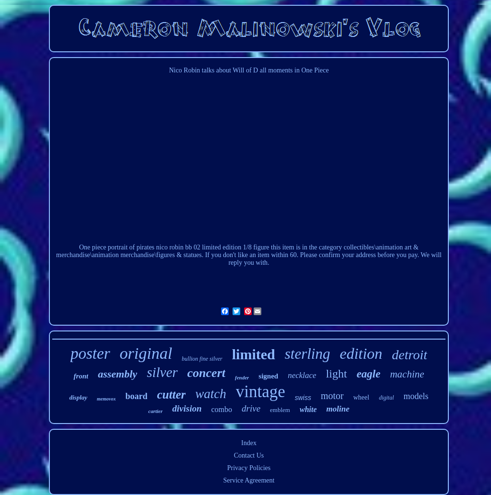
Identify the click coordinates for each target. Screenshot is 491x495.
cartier (155, 411)
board (136, 396)
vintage (260, 391)
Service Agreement (249, 480)
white (308, 409)
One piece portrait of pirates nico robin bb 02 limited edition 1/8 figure (174, 247)
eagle (369, 374)
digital (386, 397)
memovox (106, 398)
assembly (117, 374)
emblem (280, 409)
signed (268, 376)
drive (251, 408)
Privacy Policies (249, 467)
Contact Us (249, 455)
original (146, 353)
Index (249, 443)
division (186, 408)
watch (210, 394)
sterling (307, 353)
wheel (361, 397)
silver (162, 372)
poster (90, 353)
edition (360, 353)
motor (332, 395)
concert (206, 373)
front (80, 376)
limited (253, 354)
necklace (302, 375)
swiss (303, 397)
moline (338, 408)
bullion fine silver (202, 358)
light (336, 373)
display (78, 397)
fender (242, 377)
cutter (171, 394)
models (416, 396)
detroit (409, 354)
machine (407, 374)
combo (221, 409)
